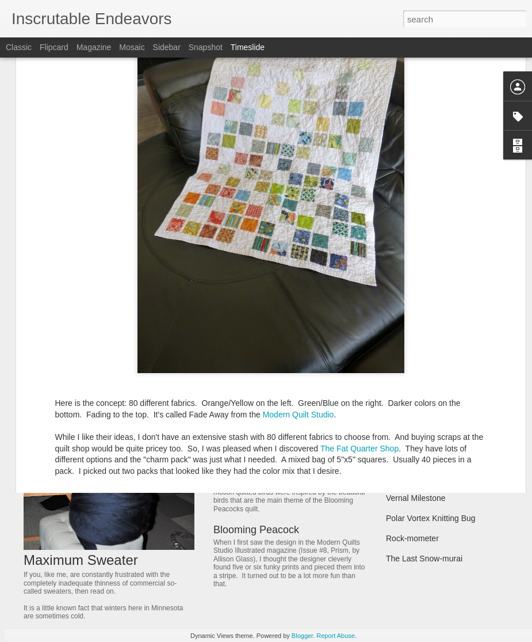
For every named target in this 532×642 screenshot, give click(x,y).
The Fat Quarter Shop (359, 336)
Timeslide (248, 47)
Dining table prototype (263, 379)
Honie (396, 437)
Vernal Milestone (416, 498)
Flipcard (54, 47)
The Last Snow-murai (424, 558)
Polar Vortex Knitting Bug (431, 518)
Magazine (94, 47)
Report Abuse (335, 635)
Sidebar (167, 47)
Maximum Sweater (81, 560)
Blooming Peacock (256, 529)
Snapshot (206, 47)
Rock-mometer (412, 538)
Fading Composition (422, 377)
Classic (19, 47)
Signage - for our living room (436, 397)
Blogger (302, 635)
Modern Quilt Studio (298, 302)
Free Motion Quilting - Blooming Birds (299, 455)
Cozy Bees (405, 478)
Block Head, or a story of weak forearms (457, 457)
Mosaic (131, 47)
